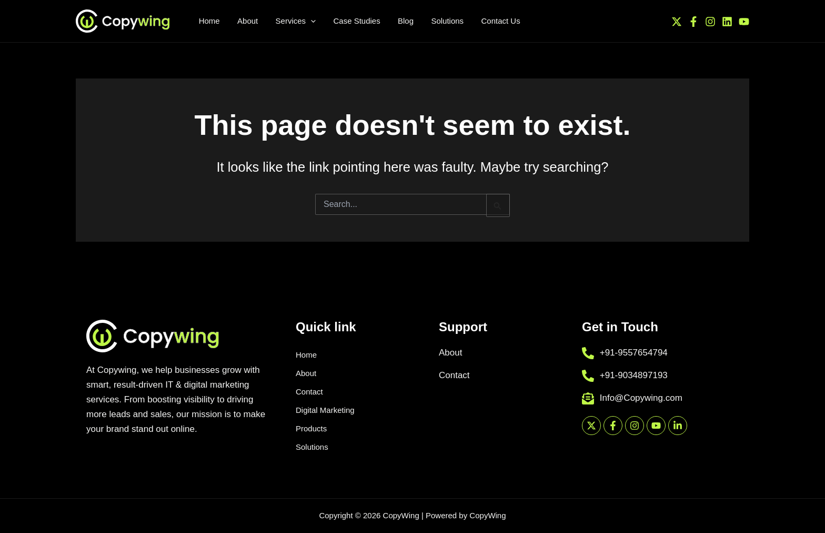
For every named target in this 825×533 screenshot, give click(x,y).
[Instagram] (710, 21)
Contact (309, 391)
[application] (293, 21)
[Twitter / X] (676, 21)
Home (306, 354)
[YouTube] (744, 21)
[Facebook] (693, 21)
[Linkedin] (727, 21)
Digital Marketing (325, 410)
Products (311, 428)
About (306, 373)
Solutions (312, 446)
